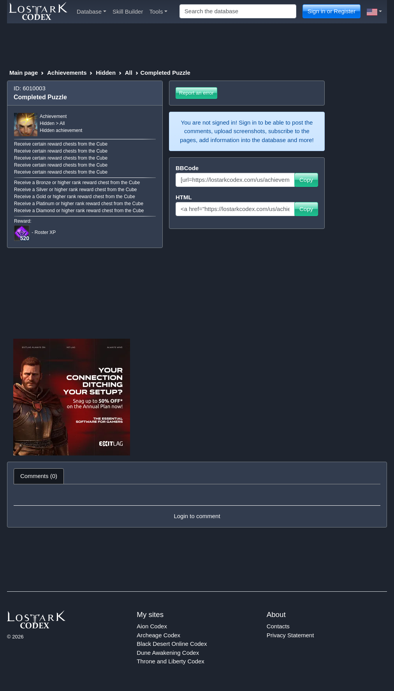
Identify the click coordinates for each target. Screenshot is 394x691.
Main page (23, 72)
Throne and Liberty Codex (170, 661)
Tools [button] (158, 11)
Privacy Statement (290, 635)
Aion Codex (152, 626)
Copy (306, 179)
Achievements (67, 72)
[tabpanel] (197, 506)
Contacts (278, 626)
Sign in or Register (331, 11)
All (128, 72)
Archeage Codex (158, 635)
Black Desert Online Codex (172, 643)
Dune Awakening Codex (168, 652)
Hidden (106, 72)
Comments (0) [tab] (38, 476)
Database (91, 11)
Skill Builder (128, 11)
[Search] (237, 11)
